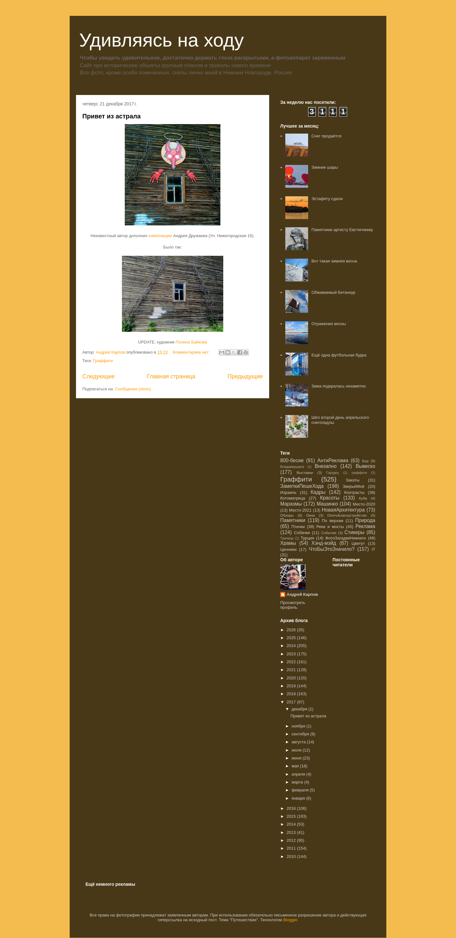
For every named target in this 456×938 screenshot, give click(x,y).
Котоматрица (292, 498)
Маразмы (291, 504)
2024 (292, 645)
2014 (292, 824)
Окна (310, 515)
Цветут (358, 543)
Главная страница (171, 376)
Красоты (329, 497)
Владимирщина (292, 467)
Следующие (98, 376)
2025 (292, 637)
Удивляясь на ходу (161, 40)
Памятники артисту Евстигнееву (342, 229)
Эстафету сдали (327, 198)
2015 (292, 816)
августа (299, 742)
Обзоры (287, 515)
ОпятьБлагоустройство (347, 515)
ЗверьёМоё (353, 486)
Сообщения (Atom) (133, 389)
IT (373, 549)
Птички (298, 526)
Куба (363, 498)
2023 (292, 654)
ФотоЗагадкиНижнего (345, 538)
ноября (299, 726)
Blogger (290, 919)
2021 (292, 669)
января (299, 798)
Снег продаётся (326, 136)
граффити (359, 473)
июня (297, 758)
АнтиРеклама (332, 460)
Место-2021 (300, 510)
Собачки (302, 532)
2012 (292, 840)
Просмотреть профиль (292, 605)
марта (298, 782)
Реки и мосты (330, 526)
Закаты (352, 480)
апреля (299, 774)
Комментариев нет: (192, 352)
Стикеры (354, 532)
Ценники (288, 549)
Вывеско (365, 466)
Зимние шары (324, 167)
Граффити (103, 360)
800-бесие (292, 460)
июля (297, 750)
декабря (300, 709)
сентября (301, 734)
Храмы (288, 543)
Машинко (327, 504)
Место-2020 (364, 504)
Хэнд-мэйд (324, 543)
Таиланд (286, 538)
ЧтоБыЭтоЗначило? (331, 549)
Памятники (292, 520)
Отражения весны (328, 323)
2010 (292, 856)
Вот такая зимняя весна (334, 261)
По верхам (332, 520)
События (328, 533)
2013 (292, 832)
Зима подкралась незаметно (338, 386)
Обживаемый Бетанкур (333, 292)
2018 (292, 693)
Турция (307, 538)
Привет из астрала (111, 116)
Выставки (304, 472)
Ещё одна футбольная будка (338, 355)
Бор (365, 461)
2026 (292, 629)
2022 (292, 661)
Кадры (318, 492)
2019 (292, 685)
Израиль (288, 492)
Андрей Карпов (302, 594)
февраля (301, 790)
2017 (292, 702)
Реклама (365, 526)
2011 (292, 848)
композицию (161, 235)
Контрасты (354, 492)
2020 (292, 678)
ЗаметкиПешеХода (302, 486)
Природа (365, 520)
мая (296, 766)
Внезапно (326, 466)
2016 (292, 808)
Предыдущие (245, 376)
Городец (332, 473)
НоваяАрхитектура (343, 510)
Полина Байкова (191, 342)
